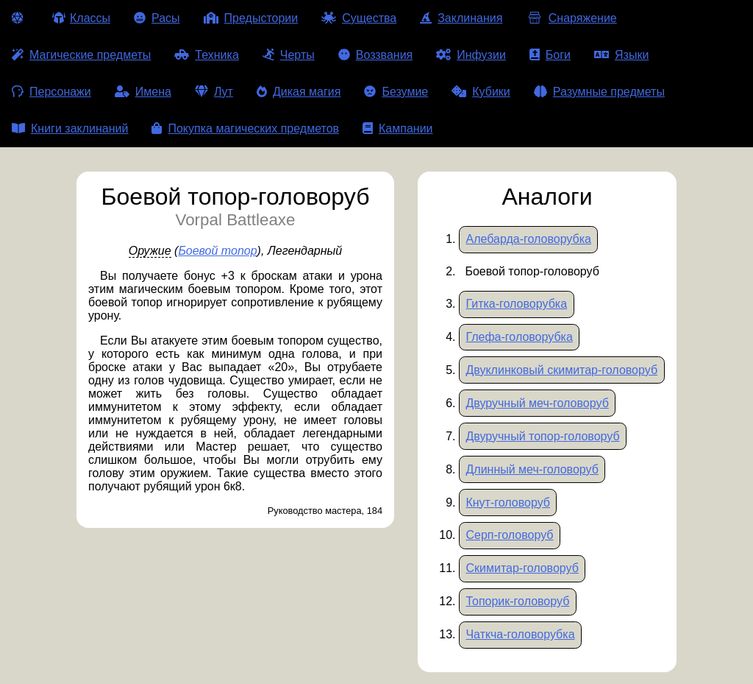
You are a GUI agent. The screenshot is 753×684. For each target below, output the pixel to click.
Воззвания (375, 55)
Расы (157, 18)
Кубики (481, 91)
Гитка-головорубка (516, 303)
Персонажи (51, 91)
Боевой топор (217, 250)
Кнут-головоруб (507, 502)
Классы (81, 18)
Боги (550, 55)
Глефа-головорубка (518, 337)
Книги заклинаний (70, 128)
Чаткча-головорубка (519, 634)
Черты (289, 55)
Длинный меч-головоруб (531, 469)
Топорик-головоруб (517, 601)
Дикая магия (298, 91)
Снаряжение (571, 18)
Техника (206, 55)
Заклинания (461, 18)
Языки (621, 55)
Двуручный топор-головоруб (542, 436)
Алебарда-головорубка (528, 239)
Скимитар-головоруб (521, 568)
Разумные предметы (599, 91)
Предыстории (251, 18)
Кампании (398, 128)
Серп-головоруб (509, 535)
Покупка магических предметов (245, 128)
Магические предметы (81, 55)
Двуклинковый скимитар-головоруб (561, 370)
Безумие (396, 91)
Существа (358, 18)
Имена (143, 91)
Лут (214, 91)
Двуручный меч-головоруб (536, 403)
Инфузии (471, 55)
